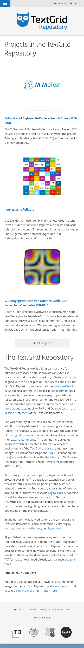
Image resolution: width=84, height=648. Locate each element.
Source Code (63, 609)
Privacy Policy (47, 609)
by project (54, 528)
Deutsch (78, 4)
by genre (20, 528)
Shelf (62, 3)
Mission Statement (16, 413)
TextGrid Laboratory (43, 448)
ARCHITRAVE (12, 466)
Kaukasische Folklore (19, 210)
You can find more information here (34, 590)
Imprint (33, 609)
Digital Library (22, 435)
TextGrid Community (22, 439)
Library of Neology (62, 457)
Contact (21, 609)
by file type (34, 528)
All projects (44, 343)
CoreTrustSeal (62, 386)
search (45, 519)
